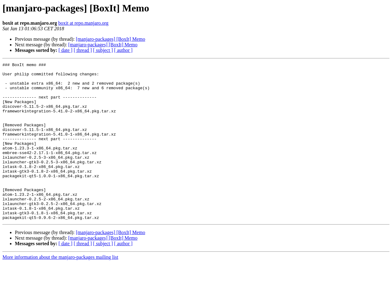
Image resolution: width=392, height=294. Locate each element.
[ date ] (65, 50)
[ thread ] (83, 50)
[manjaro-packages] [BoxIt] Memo (110, 39)
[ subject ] (103, 50)
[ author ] (123, 50)
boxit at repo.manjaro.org (83, 23)
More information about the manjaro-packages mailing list (60, 288)
